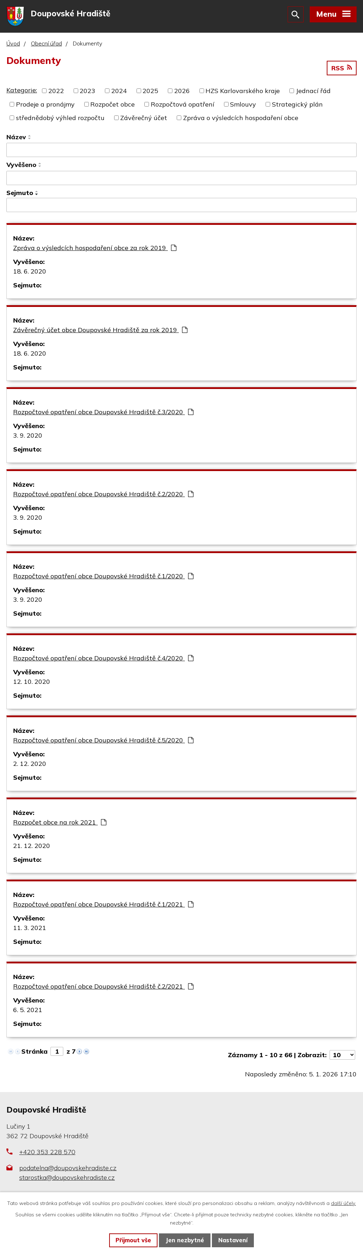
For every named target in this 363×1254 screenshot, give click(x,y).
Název (16, 139)
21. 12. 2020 (31, 848)
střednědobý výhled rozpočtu (60, 120)
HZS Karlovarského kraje (242, 93)
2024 (119, 93)
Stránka (34, 1054)
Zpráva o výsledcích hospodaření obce (240, 120)
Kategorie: (21, 92)
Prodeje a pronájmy (45, 106)
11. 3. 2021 (29, 930)
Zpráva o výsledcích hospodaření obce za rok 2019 (94, 250)
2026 (182, 93)
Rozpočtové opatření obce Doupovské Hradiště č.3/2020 (103, 414)
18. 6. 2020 (29, 274)
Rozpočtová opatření (182, 106)
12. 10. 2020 (31, 684)
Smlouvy (243, 106)
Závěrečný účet (143, 120)
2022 (56, 93)
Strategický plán (297, 106)
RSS (341, 70)
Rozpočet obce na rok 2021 (59, 825)
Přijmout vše (133, 1240)
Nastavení (232, 1240)
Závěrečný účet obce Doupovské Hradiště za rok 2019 (100, 332)
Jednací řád (313, 93)
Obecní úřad (46, 45)
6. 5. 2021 (27, 1012)
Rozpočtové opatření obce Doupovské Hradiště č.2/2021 (103, 989)
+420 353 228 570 (47, 1154)
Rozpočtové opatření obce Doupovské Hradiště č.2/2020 (103, 496)
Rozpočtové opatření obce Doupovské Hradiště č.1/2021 (103, 907)
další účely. (343, 1203)
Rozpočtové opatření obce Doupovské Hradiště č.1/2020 (103, 578)
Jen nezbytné (185, 1240)
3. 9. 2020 (27, 438)
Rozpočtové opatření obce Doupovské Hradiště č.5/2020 (103, 743)
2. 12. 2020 (29, 766)
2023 (87, 93)
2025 (150, 93)
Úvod (13, 45)
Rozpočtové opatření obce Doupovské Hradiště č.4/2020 (103, 660)
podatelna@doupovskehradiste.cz (68, 1170)
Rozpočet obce (112, 106)
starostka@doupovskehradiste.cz (67, 1179)
